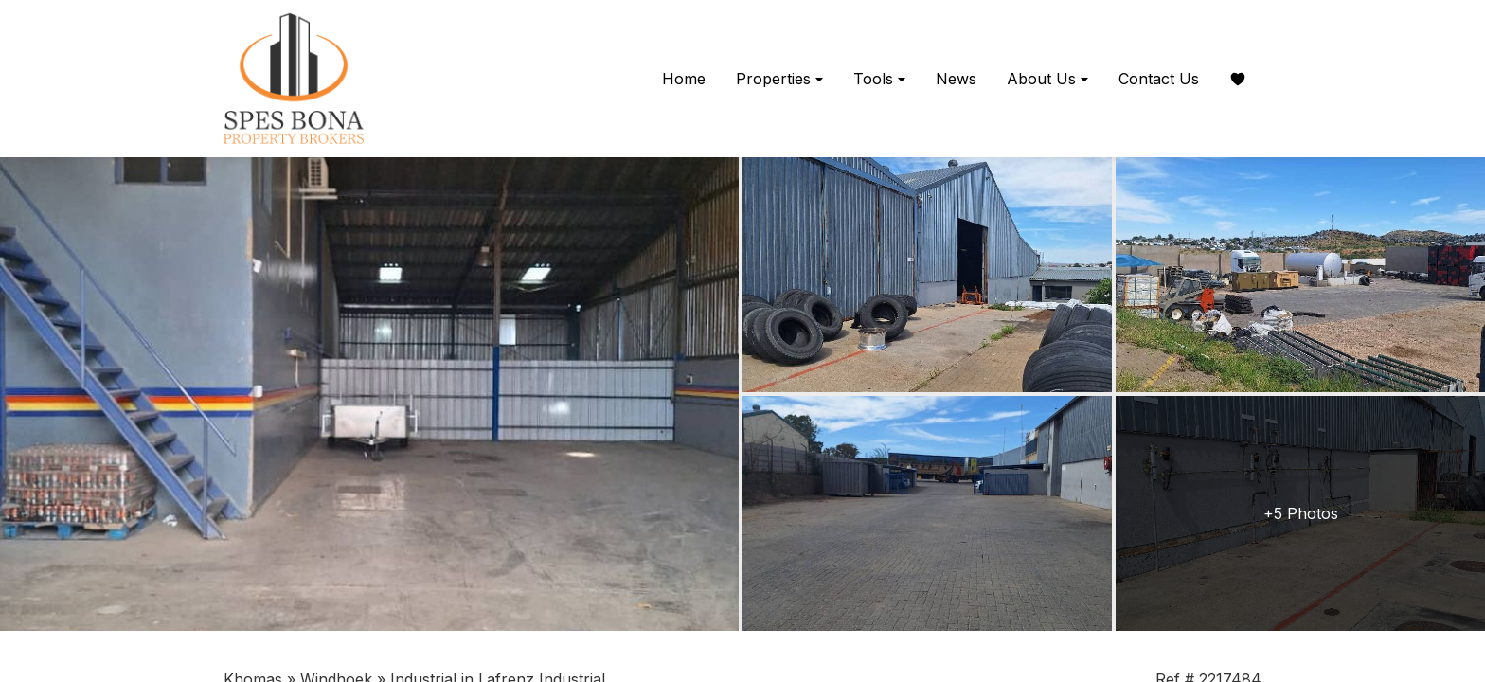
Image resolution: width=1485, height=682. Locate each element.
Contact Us (1158, 78)
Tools (879, 79)
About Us (1047, 79)
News (956, 78)
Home (684, 78)
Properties (779, 79)
